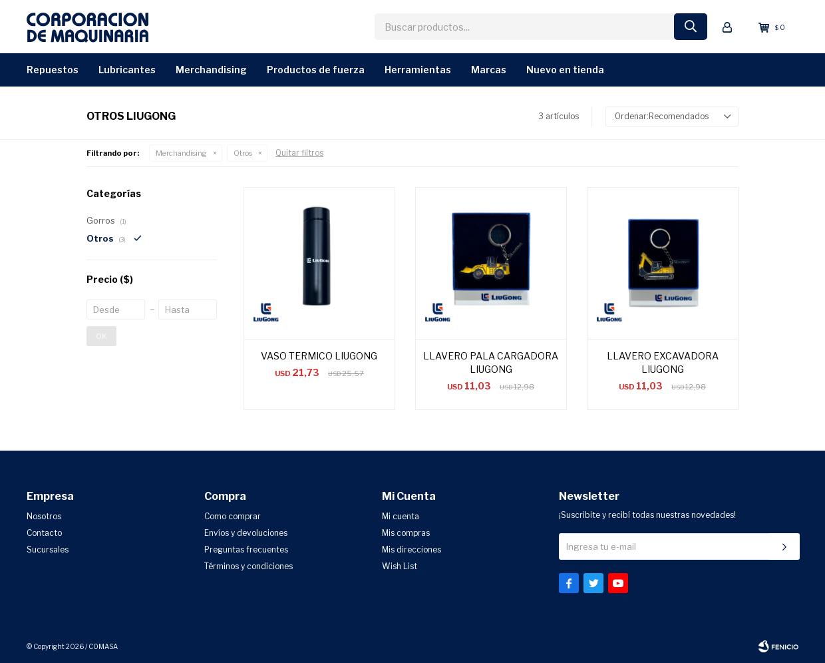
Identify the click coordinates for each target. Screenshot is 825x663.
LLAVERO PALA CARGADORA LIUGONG (490, 362)
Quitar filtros (299, 153)
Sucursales (48, 549)
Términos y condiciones (248, 566)
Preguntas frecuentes (246, 549)
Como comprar (232, 516)
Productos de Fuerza (316, 69)
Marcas (488, 69)
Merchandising (211, 69)
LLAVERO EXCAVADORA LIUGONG (663, 362)
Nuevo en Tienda (565, 69)
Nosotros (44, 516)
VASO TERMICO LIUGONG (319, 355)
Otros (243, 153)
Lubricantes (127, 69)
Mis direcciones (411, 549)
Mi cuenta (400, 516)
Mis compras (406, 533)
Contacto (44, 533)
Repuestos (53, 69)
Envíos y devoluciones (245, 533)
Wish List (399, 566)
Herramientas (418, 69)
